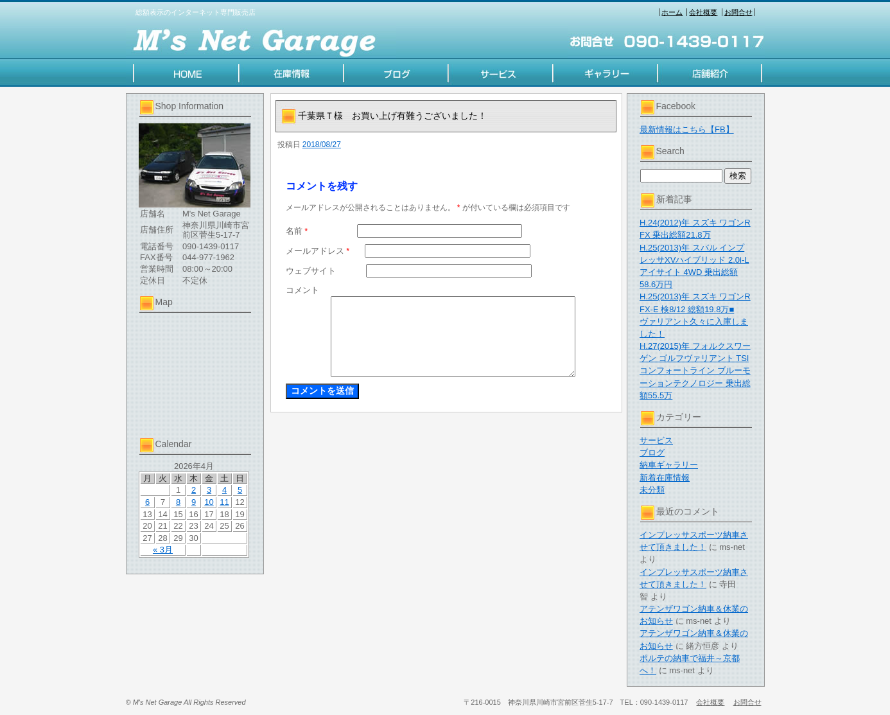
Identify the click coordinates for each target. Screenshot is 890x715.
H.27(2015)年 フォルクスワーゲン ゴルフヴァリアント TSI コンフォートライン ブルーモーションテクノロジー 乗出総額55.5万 (695, 370)
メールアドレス (318, 251)
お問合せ (738, 12)
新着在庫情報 (665, 477)
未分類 (652, 490)
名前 (297, 231)
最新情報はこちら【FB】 (687, 129)
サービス (656, 440)
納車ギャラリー (669, 465)
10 (208, 502)
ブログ (652, 452)
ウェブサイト (311, 271)
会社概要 (703, 12)
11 (224, 502)
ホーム (672, 12)
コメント (302, 290)
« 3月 (163, 549)
